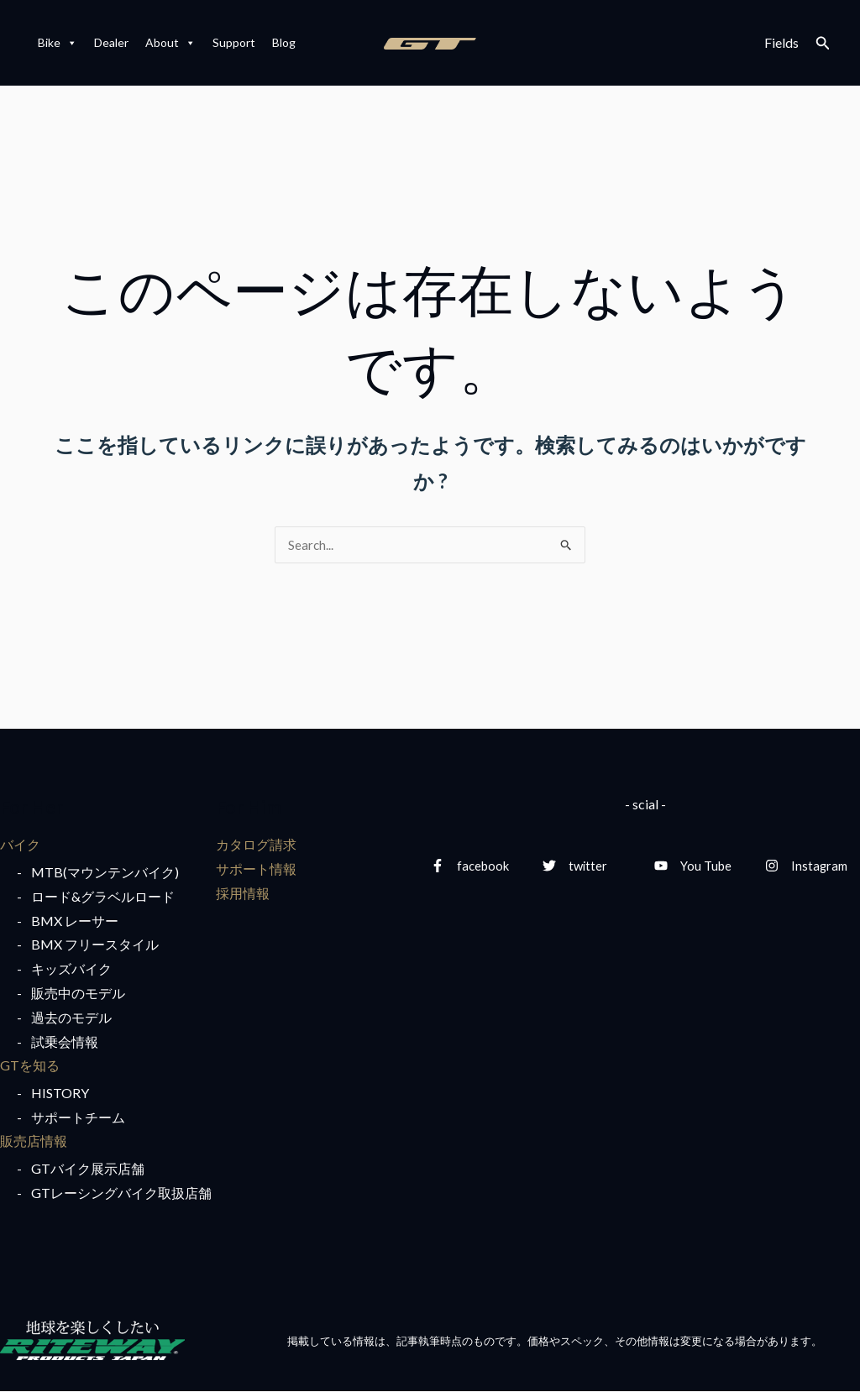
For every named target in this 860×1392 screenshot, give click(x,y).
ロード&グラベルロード (103, 897)
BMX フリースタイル (95, 946)
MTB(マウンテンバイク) (105, 873)
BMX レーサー (74, 921)
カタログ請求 (256, 845)
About (170, 43)
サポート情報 (256, 869)
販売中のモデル (78, 994)
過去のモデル (71, 1018)
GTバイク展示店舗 (87, 1170)
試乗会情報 (64, 1042)
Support (233, 42)
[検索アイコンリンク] (823, 43)
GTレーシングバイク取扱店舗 (121, 1194)
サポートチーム (78, 1118)
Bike (57, 43)
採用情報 (243, 894)
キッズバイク (71, 969)
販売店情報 (33, 1142)
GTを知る (30, 1067)
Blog (284, 42)
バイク (20, 845)
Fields (781, 42)
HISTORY (60, 1094)
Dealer (111, 42)
